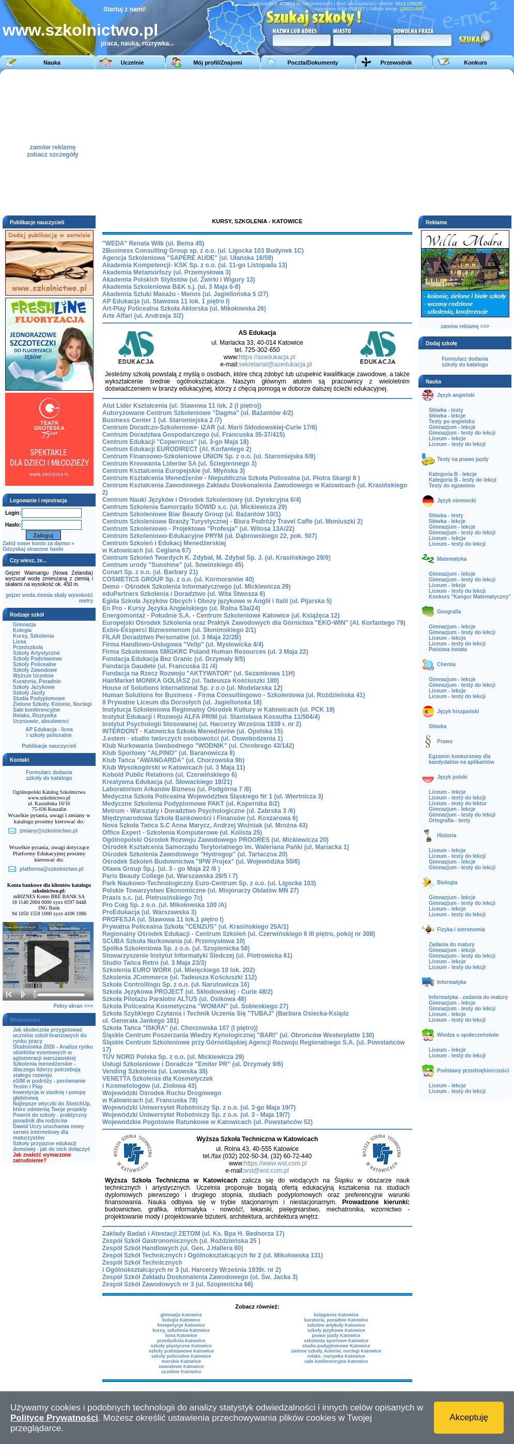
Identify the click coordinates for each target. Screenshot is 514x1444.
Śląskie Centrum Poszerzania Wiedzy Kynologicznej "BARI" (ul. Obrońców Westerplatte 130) (238, 1035)
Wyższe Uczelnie (33, 676)
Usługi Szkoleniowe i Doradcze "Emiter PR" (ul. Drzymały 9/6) (192, 1064)
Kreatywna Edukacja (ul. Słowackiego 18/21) (167, 782)
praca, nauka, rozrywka (135, 43)
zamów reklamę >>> (465, 326)
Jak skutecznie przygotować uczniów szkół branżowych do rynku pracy (50, 1035)
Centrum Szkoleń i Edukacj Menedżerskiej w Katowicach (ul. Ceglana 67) (164, 547)
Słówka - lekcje (447, 416)
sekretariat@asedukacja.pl (275, 364)
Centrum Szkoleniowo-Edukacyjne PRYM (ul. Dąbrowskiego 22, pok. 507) (209, 536)
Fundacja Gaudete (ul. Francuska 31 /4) (159, 666)
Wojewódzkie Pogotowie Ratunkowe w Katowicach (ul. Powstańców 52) (207, 1122)
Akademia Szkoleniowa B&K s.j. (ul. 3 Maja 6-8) (171, 286)
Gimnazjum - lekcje (452, 427)
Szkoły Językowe (34, 687)
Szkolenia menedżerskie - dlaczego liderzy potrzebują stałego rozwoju (47, 1069)
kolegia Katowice (181, 1320)
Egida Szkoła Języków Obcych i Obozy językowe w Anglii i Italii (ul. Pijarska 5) (217, 601)
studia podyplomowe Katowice (336, 1345)
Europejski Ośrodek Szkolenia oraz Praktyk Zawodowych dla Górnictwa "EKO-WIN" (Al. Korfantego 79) (254, 622)
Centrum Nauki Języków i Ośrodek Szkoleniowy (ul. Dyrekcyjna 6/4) (201, 499)
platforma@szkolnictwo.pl (52, 869)
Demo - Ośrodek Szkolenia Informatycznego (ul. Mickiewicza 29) (196, 586)
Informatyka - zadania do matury (468, 997)
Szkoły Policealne (34, 664)
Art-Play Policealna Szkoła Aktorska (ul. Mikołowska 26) (184, 308)
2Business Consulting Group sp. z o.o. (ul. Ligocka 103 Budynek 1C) (203, 250)
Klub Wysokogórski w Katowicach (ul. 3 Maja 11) (173, 767)
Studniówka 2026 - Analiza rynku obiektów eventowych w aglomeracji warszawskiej (53, 1052)
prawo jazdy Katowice (336, 1335)
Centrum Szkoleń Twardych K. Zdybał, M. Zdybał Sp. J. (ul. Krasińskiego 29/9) (216, 557)
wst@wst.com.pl (266, 1170)
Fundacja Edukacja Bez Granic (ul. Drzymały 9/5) (173, 659)
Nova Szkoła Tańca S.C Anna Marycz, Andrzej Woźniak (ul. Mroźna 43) (204, 825)
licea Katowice (181, 1335)
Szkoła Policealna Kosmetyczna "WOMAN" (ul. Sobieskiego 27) (195, 1006)
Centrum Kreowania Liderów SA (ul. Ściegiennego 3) (179, 463)
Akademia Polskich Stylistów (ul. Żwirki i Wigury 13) (178, 279)
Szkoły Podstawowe (37, 659)
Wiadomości (25, 1020)
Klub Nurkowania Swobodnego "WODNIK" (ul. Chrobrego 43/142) (198, 745)
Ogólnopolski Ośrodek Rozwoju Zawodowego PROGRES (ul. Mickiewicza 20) (215, 839)
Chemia (446, 664)
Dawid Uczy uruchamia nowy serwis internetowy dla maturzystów (48, 1132)
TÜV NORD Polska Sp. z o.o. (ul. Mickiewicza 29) (173, 1057)
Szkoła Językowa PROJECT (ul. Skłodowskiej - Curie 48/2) (187, 991)
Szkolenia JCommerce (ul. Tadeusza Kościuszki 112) (179, 977)
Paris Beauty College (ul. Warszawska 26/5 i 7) (170, 876)
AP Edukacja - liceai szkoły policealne (49, 732)
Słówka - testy (446, 410)
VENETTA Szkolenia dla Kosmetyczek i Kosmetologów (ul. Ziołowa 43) (157, 1082)
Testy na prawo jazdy (463, 459)
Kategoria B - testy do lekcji (462, 480)
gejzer (13, 595)
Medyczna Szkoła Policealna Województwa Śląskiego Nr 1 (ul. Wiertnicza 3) (212, 796)
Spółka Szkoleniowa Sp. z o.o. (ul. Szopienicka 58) (176, 948)
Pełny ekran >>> (73, 1006)
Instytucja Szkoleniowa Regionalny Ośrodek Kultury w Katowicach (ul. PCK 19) (218, 709)
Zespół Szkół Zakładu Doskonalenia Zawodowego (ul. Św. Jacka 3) (200, 1277)
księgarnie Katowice (336, 1314)
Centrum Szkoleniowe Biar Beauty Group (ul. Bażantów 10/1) (191, 514)
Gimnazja (24, 624)
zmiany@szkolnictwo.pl (48, 831)
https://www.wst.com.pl (275, 1163)
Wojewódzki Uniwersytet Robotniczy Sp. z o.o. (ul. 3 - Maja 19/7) (196, 1114)
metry (86, 601)
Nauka (51, 62)
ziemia (45, 595)
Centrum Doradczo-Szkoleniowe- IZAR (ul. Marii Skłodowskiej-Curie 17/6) (209, 427)
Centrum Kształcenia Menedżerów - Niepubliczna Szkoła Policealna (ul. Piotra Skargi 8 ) (231, 478)
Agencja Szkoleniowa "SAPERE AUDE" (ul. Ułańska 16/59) (187, 258)
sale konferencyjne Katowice (336, 1361)
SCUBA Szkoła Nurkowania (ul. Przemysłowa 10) (173, 941)
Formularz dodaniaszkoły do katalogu (49, 775)
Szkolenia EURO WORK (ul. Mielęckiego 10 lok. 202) (178, 970)
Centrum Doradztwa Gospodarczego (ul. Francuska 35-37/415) (193, 434)
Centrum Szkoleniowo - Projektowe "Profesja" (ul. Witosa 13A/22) (198, 528)
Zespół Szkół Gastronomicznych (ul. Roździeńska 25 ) (181, 1241)
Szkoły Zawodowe (35, 670)
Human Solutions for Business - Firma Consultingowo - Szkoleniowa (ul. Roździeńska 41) (233, 695)
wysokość (80, 595)
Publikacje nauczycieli (49, 746)
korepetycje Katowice (181, 1325)
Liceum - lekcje (447, 438)
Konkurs (475, 62)
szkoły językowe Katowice (336, 1330)
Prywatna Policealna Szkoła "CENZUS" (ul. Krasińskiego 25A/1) (195, 926)
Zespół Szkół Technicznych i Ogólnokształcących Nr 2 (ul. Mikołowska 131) (212, 1255)
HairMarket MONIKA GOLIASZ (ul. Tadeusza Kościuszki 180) (190, 680)
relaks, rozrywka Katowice (336, 1356)
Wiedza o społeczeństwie (468, 1035)
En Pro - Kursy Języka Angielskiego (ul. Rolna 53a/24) (181, 608)
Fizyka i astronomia (461, 929)
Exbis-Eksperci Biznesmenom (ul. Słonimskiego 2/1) (179, 630)
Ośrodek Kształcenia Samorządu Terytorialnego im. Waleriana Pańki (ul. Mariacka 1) (225, 847)
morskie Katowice (181, 1361)
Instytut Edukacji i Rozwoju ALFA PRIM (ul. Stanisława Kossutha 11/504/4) (211, 716)
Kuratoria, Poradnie (37, 681)
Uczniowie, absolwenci (41, 721)
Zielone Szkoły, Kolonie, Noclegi (52, 704)
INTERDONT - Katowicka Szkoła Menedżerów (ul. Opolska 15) (192, 731)
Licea (19, 641)
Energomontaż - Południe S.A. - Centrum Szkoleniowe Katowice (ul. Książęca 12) (220, 615)
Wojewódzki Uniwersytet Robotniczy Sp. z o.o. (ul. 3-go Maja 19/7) (199, 1107)
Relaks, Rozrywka (35, 715)
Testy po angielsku (452, 421)
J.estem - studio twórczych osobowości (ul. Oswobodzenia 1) (192, 738)
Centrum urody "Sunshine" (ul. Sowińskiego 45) (172, 565)
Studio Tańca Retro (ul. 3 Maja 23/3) (154, 962)
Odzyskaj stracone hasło (33, 549)
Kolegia (22, 630)
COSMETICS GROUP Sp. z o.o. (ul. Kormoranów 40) (178, 579)
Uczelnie (132, 62)
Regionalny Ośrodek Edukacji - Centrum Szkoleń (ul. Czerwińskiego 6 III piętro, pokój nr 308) (238, 934)
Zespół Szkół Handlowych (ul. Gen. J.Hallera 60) (172, 1248)
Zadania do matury (452, 944)
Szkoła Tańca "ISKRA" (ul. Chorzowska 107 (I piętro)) (180, 1028)
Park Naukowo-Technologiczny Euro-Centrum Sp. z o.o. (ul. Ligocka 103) (209, 883)
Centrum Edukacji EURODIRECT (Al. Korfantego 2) (177, 449)
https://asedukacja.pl (267, 357)
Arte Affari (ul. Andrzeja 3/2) (142, 315)
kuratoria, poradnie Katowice (336, 1320)
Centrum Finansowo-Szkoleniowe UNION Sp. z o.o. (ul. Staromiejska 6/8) (209, 456)
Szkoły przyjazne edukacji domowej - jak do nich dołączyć (51, 1146)
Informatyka (451, 982)
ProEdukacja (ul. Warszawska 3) (149, 912)
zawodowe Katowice (181, 1366)
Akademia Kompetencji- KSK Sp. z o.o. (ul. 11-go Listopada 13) (194, 265)
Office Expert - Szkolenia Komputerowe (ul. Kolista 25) (182, 832)
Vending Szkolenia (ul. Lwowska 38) (155, 1071)
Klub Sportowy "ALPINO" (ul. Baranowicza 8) (168, 753)
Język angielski (456, 395)
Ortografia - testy (450, 820)
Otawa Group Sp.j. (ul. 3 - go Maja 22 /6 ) (161, 868)
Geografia (449, 612)
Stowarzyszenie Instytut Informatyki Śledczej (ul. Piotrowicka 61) (197, 955)
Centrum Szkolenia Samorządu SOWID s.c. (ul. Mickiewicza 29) (194, 507)
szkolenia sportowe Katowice (336, 1340)
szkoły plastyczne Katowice (181, 1345)
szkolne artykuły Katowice (336, 1325)
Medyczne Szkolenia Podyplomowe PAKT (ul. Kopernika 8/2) (190, 803)
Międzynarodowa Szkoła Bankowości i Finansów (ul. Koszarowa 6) (200, 818)
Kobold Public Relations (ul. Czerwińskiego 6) (169, 774)
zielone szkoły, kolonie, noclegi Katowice (336, 1351)
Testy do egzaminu (452, 485)
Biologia (447, 882)
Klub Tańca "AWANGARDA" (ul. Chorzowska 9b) (173, 760)
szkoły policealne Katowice (181, 1356)
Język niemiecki (456, 500)
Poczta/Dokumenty (312, 62)
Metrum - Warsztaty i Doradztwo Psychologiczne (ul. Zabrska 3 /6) (198, 811)
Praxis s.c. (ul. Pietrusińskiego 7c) (152, 897)
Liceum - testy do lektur (458, 803)
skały (60, 595)
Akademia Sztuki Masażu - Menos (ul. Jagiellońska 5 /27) (185, 294)
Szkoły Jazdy (29, 693)
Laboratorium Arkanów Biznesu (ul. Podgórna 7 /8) (176, 789)
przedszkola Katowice (181, 1340)
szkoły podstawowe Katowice (181, 1351)
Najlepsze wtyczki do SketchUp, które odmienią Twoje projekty (52, 1106)
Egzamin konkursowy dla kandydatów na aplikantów (461, 759)
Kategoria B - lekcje (453, 474)
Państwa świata (448, 649)
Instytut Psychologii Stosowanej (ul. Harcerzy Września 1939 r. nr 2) (201, 724)
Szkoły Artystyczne (36, 653)
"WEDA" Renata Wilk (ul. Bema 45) (153, 243)
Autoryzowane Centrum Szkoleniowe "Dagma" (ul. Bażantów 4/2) (197, 413)
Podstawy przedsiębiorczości (473, 1070)
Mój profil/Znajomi (217, 62)
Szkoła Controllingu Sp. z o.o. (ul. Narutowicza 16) (176, 984)
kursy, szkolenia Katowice (181, 1330)
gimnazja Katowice (181, 1314)
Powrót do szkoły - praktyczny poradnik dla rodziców (50, 1118)
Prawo (445, 741)
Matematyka (451, 559)
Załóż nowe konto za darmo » (38, 543)
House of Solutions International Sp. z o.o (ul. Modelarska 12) (192, 688)
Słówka (437, 726)
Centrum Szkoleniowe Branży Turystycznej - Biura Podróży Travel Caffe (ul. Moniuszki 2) (232, 521)
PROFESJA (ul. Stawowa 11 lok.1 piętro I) (163, 919)
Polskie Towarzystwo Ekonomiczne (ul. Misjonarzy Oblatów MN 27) (200, 890)
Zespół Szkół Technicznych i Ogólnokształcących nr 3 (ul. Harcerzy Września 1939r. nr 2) (191, 1266)
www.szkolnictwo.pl (80, 30)
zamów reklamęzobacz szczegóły (53, 148)
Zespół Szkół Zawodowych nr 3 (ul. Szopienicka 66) (177, 1284)
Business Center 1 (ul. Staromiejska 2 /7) (162, 420)
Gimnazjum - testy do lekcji (462, 433)
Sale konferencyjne (36, 710)
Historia (446, 835)
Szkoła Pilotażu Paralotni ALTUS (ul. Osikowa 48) (174, 999)
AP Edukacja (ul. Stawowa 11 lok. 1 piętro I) (166, 301)
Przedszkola (28, 647)
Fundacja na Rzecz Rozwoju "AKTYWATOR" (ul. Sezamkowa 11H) (198, 673)
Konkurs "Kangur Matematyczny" (470, 597)
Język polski (452, 777)
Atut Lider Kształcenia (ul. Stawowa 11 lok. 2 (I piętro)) (181, 405)
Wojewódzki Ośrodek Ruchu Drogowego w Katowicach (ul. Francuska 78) (161, 1096)
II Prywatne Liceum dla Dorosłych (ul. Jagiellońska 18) (182, 702)
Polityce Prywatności (54, 1418)
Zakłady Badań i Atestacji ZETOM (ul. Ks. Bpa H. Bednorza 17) (193, 1233)
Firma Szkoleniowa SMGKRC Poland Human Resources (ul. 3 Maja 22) (205, 651)
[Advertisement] (329, 141)
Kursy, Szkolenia (33, 636)
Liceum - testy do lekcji (457, 444)
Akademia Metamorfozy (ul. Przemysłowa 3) (166, 272)
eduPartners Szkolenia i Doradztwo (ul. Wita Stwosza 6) (183, 593)
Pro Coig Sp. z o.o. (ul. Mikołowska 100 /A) (164, 905)
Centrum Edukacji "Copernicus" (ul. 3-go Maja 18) (175, 442)
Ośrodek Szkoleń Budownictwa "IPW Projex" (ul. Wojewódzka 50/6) (201, 861)
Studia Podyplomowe (39, 698)
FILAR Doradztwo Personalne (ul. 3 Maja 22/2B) (171, 637)
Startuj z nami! (124, 9)
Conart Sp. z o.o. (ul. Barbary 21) (150, 572)
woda (29, 595)
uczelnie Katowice (181, 1371)
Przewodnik (396, 62)
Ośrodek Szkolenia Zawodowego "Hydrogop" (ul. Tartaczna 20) (195, 854)
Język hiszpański (458, 711)
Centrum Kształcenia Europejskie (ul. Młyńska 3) (173, 470)
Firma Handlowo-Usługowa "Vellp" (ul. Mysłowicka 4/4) (182, 644)
